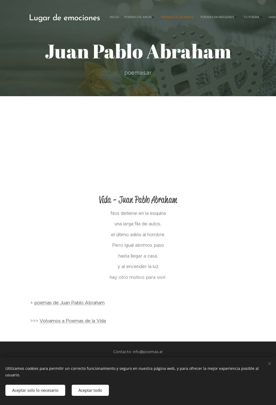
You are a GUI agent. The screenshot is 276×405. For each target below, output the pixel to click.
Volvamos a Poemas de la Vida (73, 321)
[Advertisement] (138, 137)
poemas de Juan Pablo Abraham (69, 303)
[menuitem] (209, 17)
